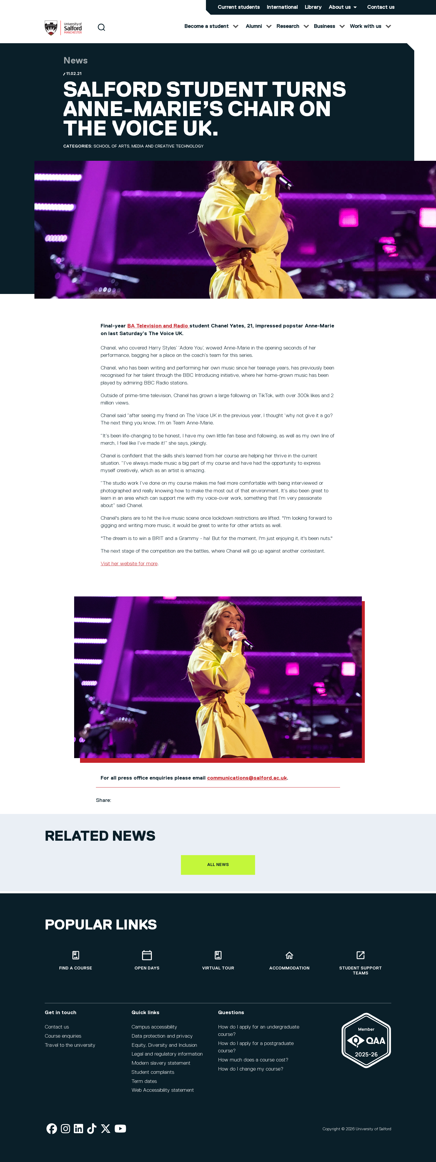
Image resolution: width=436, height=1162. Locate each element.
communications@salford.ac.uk (247, 784)
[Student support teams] (360, 967)
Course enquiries (63, 1040)
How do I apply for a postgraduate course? (256, 1051)
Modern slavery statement (161, 1067)
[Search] (101, 33)
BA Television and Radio (158, 332)
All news (218, 871)
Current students (239, 7)
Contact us (381, 7)
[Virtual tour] (218, 964)
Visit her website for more (129, 569)
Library (313, 7)
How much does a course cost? (253, 1064)
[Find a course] (75, 964)
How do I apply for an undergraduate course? (258, 1035)
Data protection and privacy (162, 1040)
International (282, 7)
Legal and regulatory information (167, 1058)
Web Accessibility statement (163, 1094)
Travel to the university (70, 1049)
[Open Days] (147, 964)
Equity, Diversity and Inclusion (164, 1049)
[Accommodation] (289, 964)
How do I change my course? (250, 1073)
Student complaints (153, 1076)
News (75, 66)
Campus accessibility (154, 1031)
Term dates (144, 1085)
